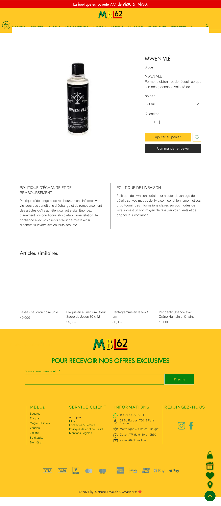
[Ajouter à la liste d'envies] (197, 137)
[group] (110, 296)
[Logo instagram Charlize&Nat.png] (181, 426)
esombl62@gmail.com (134, 440)
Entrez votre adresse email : (42, 371)
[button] (210, 455)
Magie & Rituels (40, 423)
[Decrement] (148, 122)
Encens (35, 418)
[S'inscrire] (179, 379)
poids (150, 96)
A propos (75, 417)
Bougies (35, 413)
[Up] (210, 496)
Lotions (34, 433)
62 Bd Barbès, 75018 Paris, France (137, 422)
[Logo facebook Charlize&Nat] (191, 426)
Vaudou (35, 428)
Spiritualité (36, 437)
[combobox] (173, 104)
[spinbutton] (154, 122)
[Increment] (160, 122)
